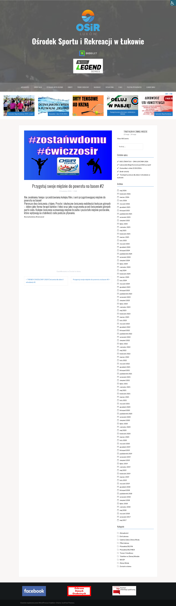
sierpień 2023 (126, 300)
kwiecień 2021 (126, 394)
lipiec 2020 (125, 424)
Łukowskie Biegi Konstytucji (163, 114)
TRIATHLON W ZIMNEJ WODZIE (136, 131)
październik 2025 (127, 214)
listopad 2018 (126, 490)
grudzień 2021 (126, 367)
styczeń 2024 (126, 284)
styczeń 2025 (126, 244)
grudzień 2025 (126, 207)
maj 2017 (124, 520)
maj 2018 (124, 510)
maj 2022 (124, 350)
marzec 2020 (125, 437)
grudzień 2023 (126, 287)
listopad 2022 (126, 330)
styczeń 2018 (126, 514)
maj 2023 (124, 310)
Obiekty (70, 87)
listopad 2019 (126, 450)
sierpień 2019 (126, 460)
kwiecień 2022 (126, 354)
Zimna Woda (125, 563)
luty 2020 (124, 440)
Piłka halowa (125, 543)
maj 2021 (124, 390)
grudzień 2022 (126, 327)
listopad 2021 (126, 370)
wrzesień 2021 (126, 377)
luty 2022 (124, 360)
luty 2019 (124, 480)
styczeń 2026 (126, 204)
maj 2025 (124, 230)
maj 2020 (124, 430)
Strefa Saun (38, 87)
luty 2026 (124, 200)
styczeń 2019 (126, 484)
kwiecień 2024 (126, 274)
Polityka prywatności (134, 87)
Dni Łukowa (125, 536)
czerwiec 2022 (126, 347)
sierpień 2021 (126, 380)
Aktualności (25, 87)
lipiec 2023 (125, 304)
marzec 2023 (125, 317)
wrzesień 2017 (126, 517)
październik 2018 (127, 494)
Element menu (150, 87)
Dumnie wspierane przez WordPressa (34, 603)
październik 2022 (127, 334)
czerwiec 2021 (126, 387)
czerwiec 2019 (126, 467)
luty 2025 (124, 240)
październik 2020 (127, 414)
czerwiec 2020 (126, 427)
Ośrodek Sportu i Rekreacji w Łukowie (88, 41)
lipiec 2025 (125, 224)
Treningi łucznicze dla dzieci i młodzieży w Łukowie (122, 113)
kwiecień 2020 (126, 434)
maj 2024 (124, 270)
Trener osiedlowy (83, 87)
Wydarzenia (110, 87)
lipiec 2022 (125, 344)
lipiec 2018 (125, 504)
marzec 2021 (125, 397)
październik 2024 (127, 254)
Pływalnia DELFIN (127, 546)
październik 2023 (127, 294)
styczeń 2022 (126, 364)
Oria (57, 603)
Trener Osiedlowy (127, 553)
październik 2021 (127, 374)
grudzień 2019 (126, 447)
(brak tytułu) (125, 171)
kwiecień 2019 (126, 474)
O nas (120, 87)
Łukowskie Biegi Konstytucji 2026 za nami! (20, 114)
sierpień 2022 (126, 340)
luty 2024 (124, 280)
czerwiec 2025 (126, 227)
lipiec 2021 (125, 384)
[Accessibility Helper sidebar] (173, 3)
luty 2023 (124, 320)
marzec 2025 (125, 237)
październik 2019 (127, 454)
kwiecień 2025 (126, 234)
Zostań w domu (75, 271)
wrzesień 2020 (126, 417)
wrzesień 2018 (126, 497)
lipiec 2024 (125, 264)
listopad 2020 (126, 410)
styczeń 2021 (126, 404)
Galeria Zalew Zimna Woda (131, 540)
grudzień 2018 (126, 487)
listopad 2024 (126, 250)
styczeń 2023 (126, 324)
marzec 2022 (125, 357)
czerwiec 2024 (126, 267)
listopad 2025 (126, 210)
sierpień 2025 (126, 220)
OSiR (75, 191)
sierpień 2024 (126, 260)
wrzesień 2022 (126, 337)
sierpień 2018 (126, 500)
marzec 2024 (125, 277)
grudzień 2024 (126, 247)
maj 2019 (124, 470)
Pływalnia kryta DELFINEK (55, 87)
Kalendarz (97, 87)
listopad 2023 (126, 290)
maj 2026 (124, 190)
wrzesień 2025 (126, 217)
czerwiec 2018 (126, 507)
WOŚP (123, 560)
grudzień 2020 (126, 407)
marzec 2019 (125, 477)
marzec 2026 (125, 197)
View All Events (124, 138)
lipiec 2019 (125, 464)
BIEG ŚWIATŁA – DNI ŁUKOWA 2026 (135, 161)
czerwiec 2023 (126, 307)
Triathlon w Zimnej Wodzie (131, 556)
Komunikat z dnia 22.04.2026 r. (58, 114)
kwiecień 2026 (126, 194)
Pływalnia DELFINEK (128, 550)
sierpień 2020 (126, 420)
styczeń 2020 (126, 444)
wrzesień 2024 (126, 257)
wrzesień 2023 (126, 297)
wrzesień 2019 (126, 457)
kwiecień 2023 (126, 314)
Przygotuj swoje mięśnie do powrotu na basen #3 (91, 279)
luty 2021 (124, 400)
